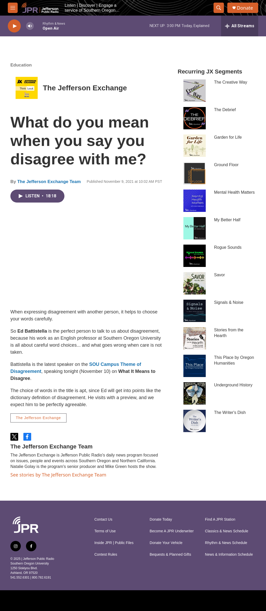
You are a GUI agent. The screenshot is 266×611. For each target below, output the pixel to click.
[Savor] (194, 283)
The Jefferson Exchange (85, 88)
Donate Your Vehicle (166, 543)
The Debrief (225, 110)
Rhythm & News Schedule (226, 543)
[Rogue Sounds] (194, 256)
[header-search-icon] (219, 8)
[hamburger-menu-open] (13, 8)
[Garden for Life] (194, 146)
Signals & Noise (228, 302)
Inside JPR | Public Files (114, 543)
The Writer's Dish (230, 412)
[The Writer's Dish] (194, 421)
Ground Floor (226, 165)
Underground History (233, 385)
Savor (219, 275)
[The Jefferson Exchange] (27, 88)
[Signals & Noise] (194, 311)
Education (21, 65)
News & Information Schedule (229, 554)
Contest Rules (105, 554)
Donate (245, 8)
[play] (14, 26)
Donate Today (161, 519)
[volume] (29, 26)
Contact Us (103, 519)
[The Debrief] (194, 118)
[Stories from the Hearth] (194, 338)
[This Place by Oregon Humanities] (194, 366)
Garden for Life (228, 137)
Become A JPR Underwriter (172, 531)
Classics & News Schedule (226, 531)
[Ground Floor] (194, 173)
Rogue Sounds (228, 247)
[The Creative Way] (194, 90)
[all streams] (239, 26)
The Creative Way (230, 82)
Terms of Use (105, 531)
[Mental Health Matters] (194, 201)
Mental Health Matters (234, 192)
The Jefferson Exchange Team (49, 181)
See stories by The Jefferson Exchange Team (58, 475)
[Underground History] (194, 393)
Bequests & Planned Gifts (170, 554)
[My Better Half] (194, 228)
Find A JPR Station (220, 519)
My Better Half (227, 220)
